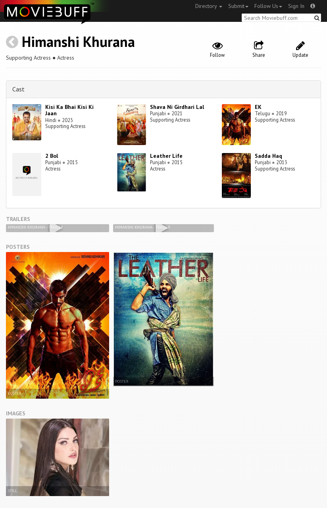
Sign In (296, 6)
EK (258, 107)
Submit (238, 6)
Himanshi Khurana (78, 41)
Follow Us (268, 6)
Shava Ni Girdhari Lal (177, 107)
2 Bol (51, 155)
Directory (208, 6)
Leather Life (166, 155)
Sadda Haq (268, 155)
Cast (18, 89)
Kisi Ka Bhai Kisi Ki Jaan (69, 110)
